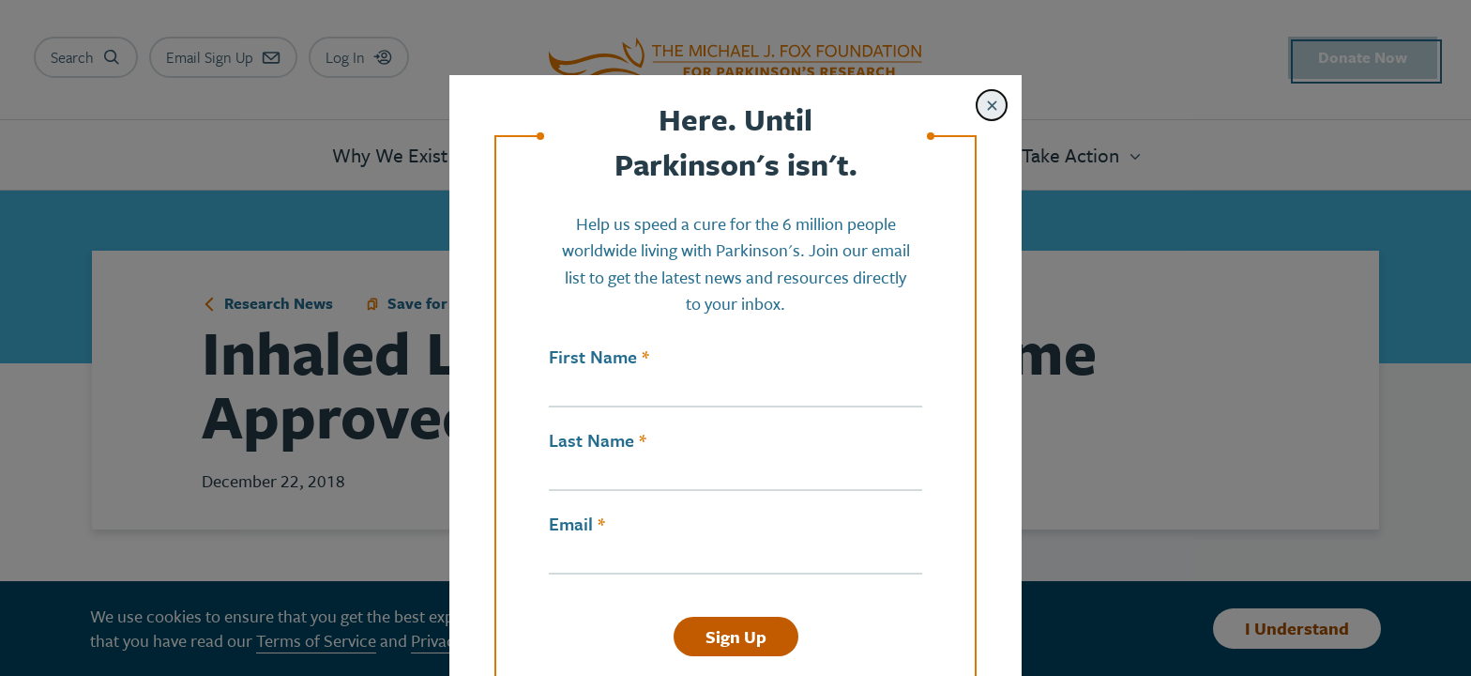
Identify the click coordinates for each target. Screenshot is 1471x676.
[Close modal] (992, 105)
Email (571, 524)
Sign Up (735, 636)
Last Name (591, 440)
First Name (593, 356)
